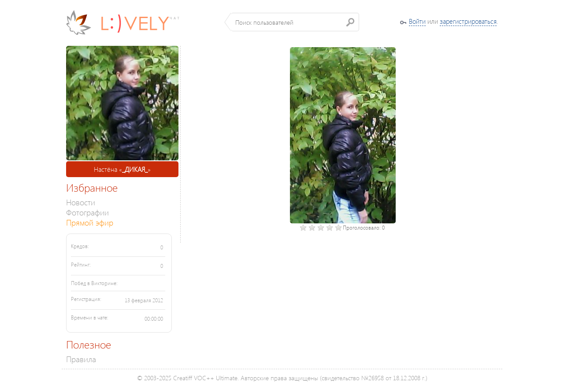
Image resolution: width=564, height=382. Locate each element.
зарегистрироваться (468, 21)
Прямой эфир (89, 222)
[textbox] (295, 22)
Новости (80, 202)
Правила (81, 358)
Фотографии (87, 212)
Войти (417, 21)
